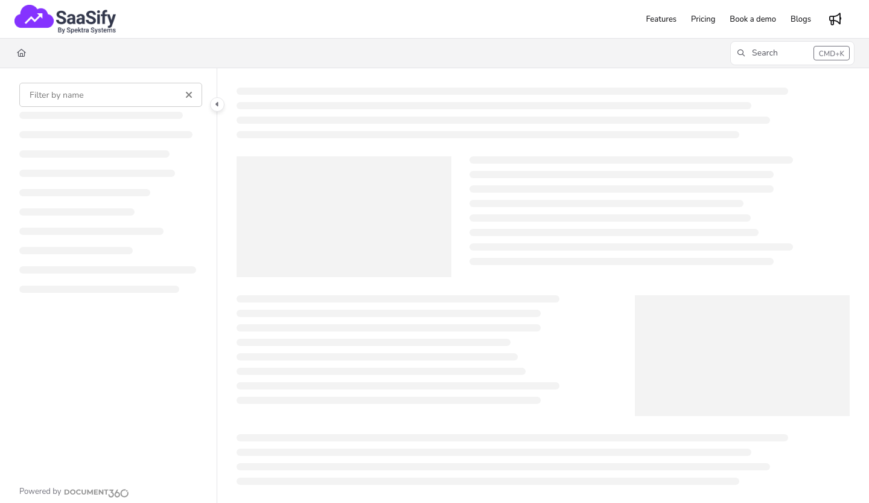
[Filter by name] (110, 95)
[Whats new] (835, 19)
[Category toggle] (217, 104)
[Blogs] (801, 19)
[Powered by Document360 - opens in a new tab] (74, 491)
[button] (792, 53)
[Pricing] (703, 19)
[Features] (661, 19)
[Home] (21, 53)
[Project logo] (65, 19)
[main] (543, 285)
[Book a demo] (753, 19)
